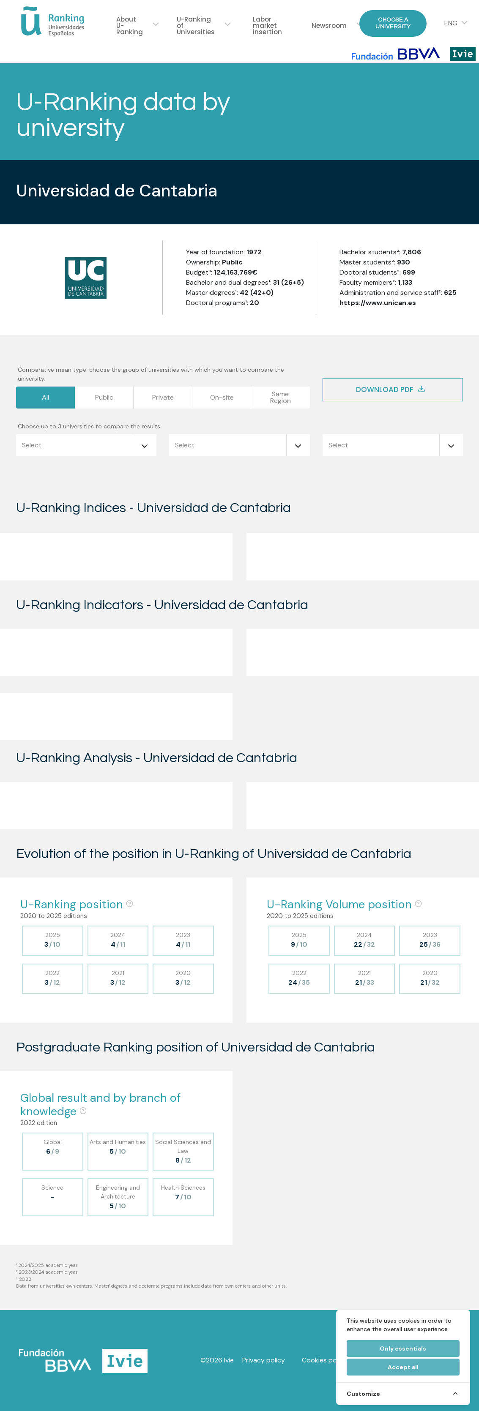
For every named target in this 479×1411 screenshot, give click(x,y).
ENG (450, 23)
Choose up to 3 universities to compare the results (89, 426)
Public (104, 397)
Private (163, 397)
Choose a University (393, 23)
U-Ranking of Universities (196, 25)
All (45, 397)
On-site (222, 397)
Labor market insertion (267, 25)
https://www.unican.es (377, 302)
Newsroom (329, 25)
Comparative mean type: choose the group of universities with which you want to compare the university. (151, 374)
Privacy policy (263, 1360)
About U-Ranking (129, 25)
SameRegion (280, 397)
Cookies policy (324, 1360)
